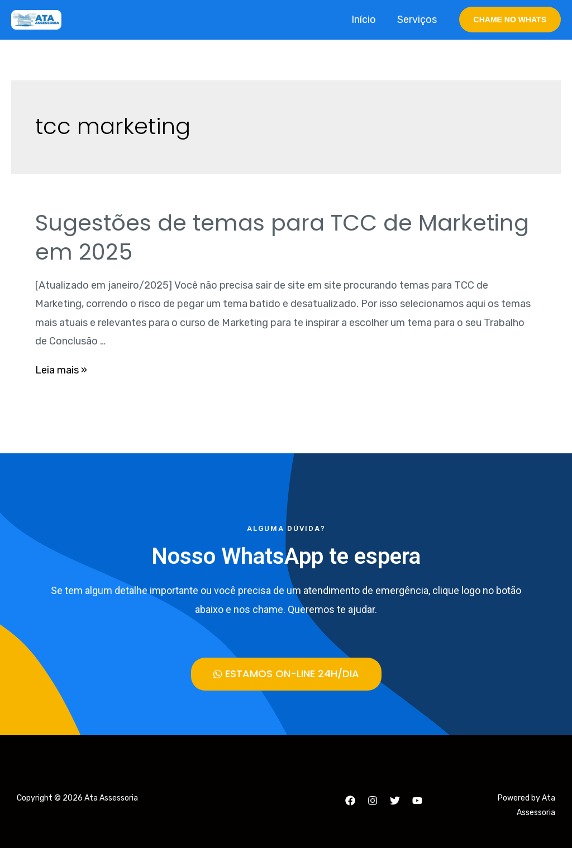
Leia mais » (61, 370)
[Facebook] (350, 801)
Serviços (418, 19)
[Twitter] (395, 801)
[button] (286, 674)
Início (366, 19)
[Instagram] (373, 801)
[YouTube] (417, 801)
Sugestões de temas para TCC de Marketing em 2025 (282, 237)
